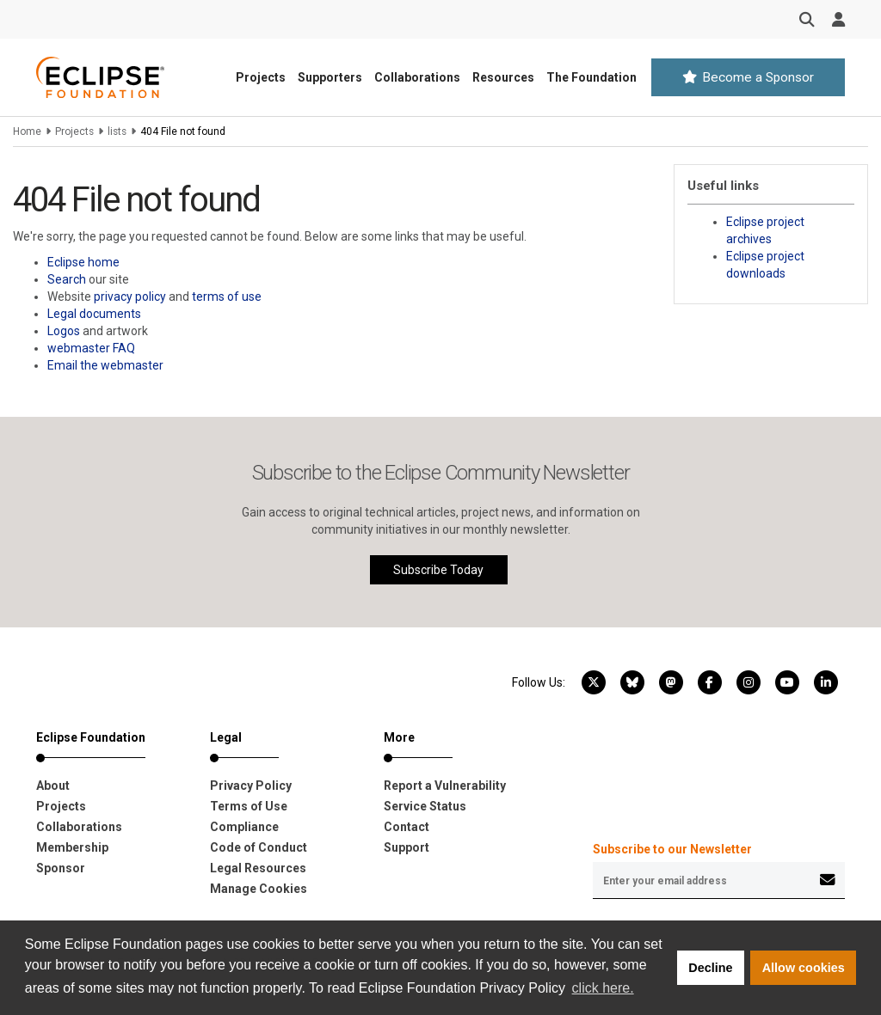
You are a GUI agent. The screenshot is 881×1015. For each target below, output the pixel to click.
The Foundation (591, 77)
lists (117, 131)
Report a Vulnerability (445, 785)
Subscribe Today (438, 570)
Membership (72, 847)
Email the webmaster (105, 365)
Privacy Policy (251, 785)
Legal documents (94, 314)
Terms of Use (248, 806)
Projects (261, 77)
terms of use (227, 296)
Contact (406, 827)
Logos (63, 331)
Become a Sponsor (748, 77)
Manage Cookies (258, 889)
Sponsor (60, 868)
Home (27, 131)
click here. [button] (603, 988)
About (53, 785)
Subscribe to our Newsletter (672, 849)
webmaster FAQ (91, 348)
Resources (503, 77)
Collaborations (417, 77)
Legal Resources (258, 868)
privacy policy (130, 296)
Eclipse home (83, 262)
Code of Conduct (258, 847)
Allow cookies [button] (803, 968)
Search (66, 279)
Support (406, 847)
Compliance (244, 827)
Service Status (425, 806)
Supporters (330, 77)
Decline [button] (710, 968)
